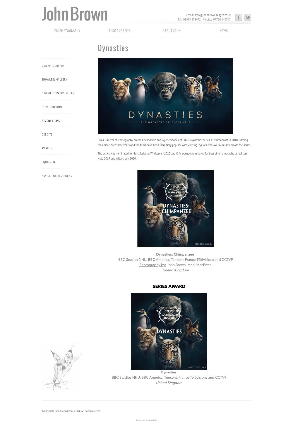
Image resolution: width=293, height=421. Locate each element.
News (224, 30)
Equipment (49, 162)
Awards (47, 148)
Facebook (239, 17)
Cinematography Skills (58, 93)
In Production (52, 107)
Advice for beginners (57, 176)
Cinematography (67, 30)
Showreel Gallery (54, 79)
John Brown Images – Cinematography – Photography (83, 15)
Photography (119, 30)
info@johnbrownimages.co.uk (213, 15)
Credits (47, 134)
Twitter (247, 17)
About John (172, 30)
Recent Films (51, 121)
